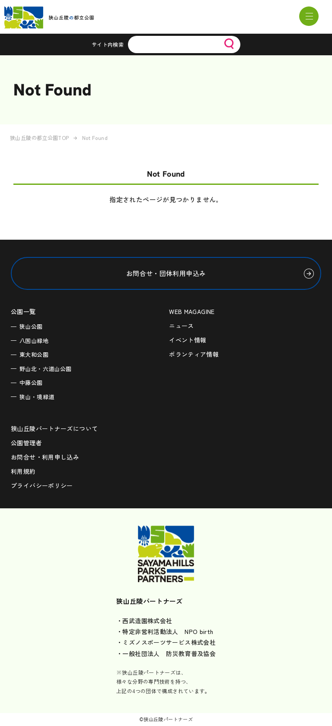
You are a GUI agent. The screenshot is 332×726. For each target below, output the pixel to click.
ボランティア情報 (194, 354)
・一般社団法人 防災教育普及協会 (166, 653)
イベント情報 (187, 340)
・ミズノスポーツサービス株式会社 (166, 642)
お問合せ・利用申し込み (45, 457)
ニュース (181, 325)
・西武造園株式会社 (144, 620)
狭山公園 (31, 326)
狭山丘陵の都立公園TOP (39, 137)
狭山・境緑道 (36, 397)
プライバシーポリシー (42, 485)
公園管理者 (26, 442)
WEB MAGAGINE (192, 311)
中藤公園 (31, 382)
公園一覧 (23, 311)
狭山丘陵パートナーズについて (54, 428)
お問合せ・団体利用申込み (166, 273)
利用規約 (23, 471)
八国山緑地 (33, 340)
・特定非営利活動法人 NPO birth (165, 631)
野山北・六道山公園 (45, 369)
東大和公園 (33, 354)
